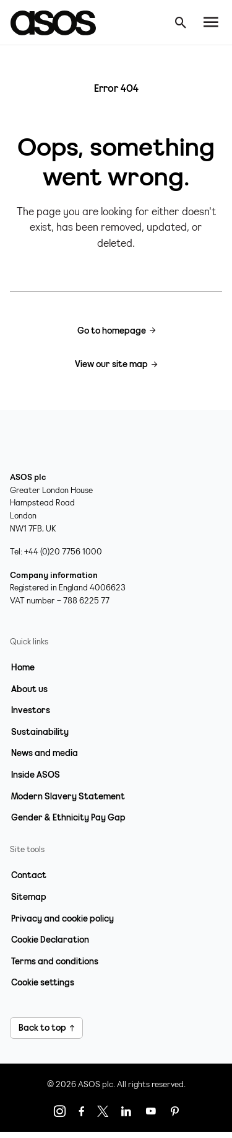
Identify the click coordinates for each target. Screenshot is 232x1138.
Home (23, 667)
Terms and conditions (54, 961)
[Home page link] (59, 22)
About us (29, 689)
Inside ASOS (35, 774)
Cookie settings (42, 982)
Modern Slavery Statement (68, 796)
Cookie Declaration (50, 939)
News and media (44, 752)
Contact (28, 875)
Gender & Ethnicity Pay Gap (68, 817)
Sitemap (28, 896)
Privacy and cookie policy (62, 918)
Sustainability (40, 731)
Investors (30, 710)
